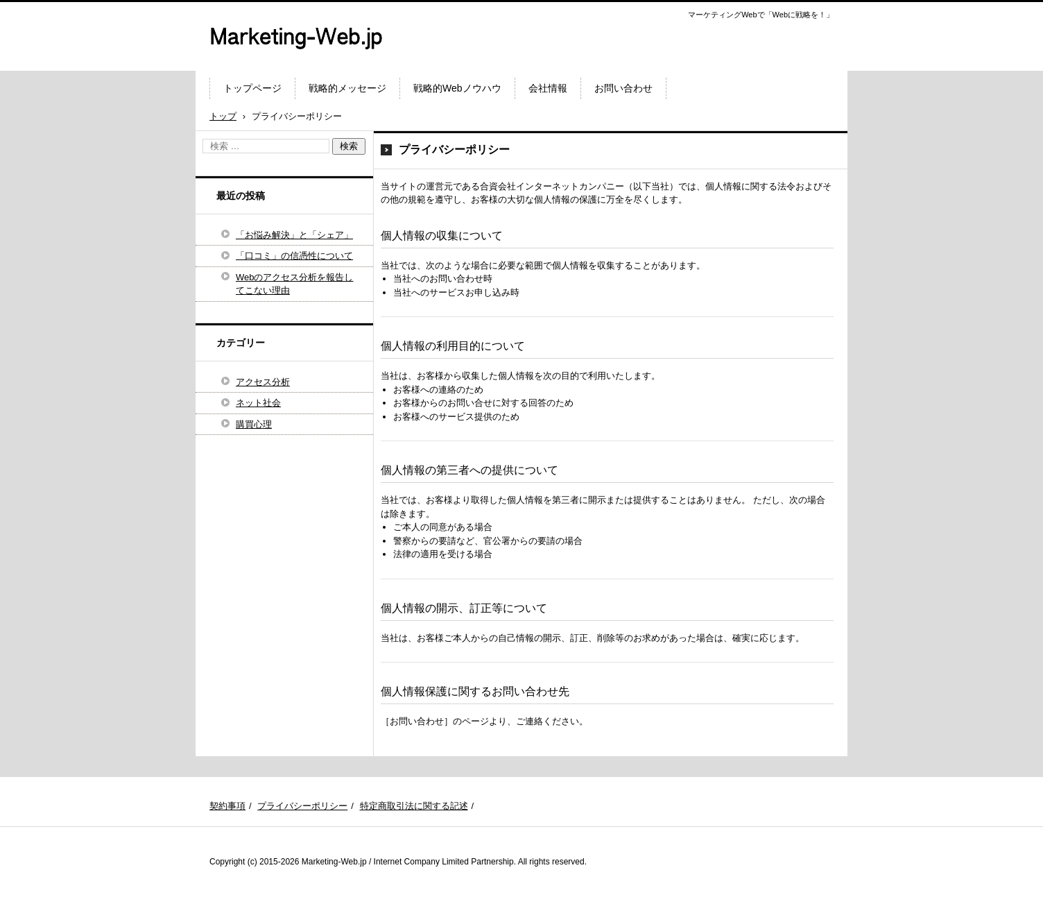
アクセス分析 (263, 382)
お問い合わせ (623, 88)
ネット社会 (258, 403)
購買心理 (254, 424)
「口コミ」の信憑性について (294, 255)
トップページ (252, 88)
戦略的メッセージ (347, 88)
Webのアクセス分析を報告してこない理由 (295, 284)
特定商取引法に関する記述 (414, 806)
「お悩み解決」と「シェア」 (294, 235)
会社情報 (547, 88)
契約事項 (227, 806)
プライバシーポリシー (302, 806)
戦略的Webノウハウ (457, 88)
